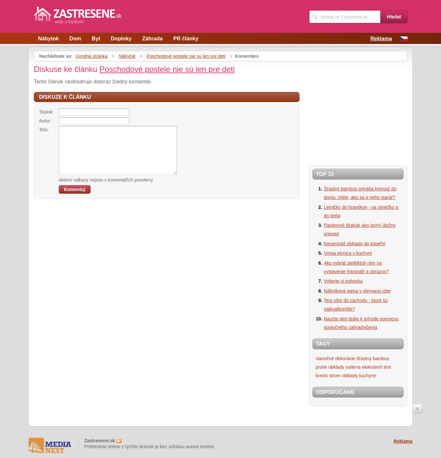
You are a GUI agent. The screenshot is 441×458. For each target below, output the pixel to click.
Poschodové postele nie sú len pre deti (186, 56)
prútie (321, 367)
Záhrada (152, 38)
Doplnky (121, 38)
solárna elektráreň (364, 367)
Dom (75, 38)
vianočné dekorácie (335, 358)
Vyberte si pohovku (343, 281)
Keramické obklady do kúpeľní (355, 243)
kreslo (322, 375)
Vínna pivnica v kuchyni (348, 253)
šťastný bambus (373, 358)
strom (335, 375)
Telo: (44, 129)
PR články (185, 38)
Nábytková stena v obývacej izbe (357, 291)
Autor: (45, 120)
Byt (96, 38)
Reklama (381, 38)
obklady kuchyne (359, 375)
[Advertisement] (364, 111)
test (387, 367)
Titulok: (46, 112)
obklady (336, 367)
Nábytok (48, 38)
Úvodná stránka (91, 56)
